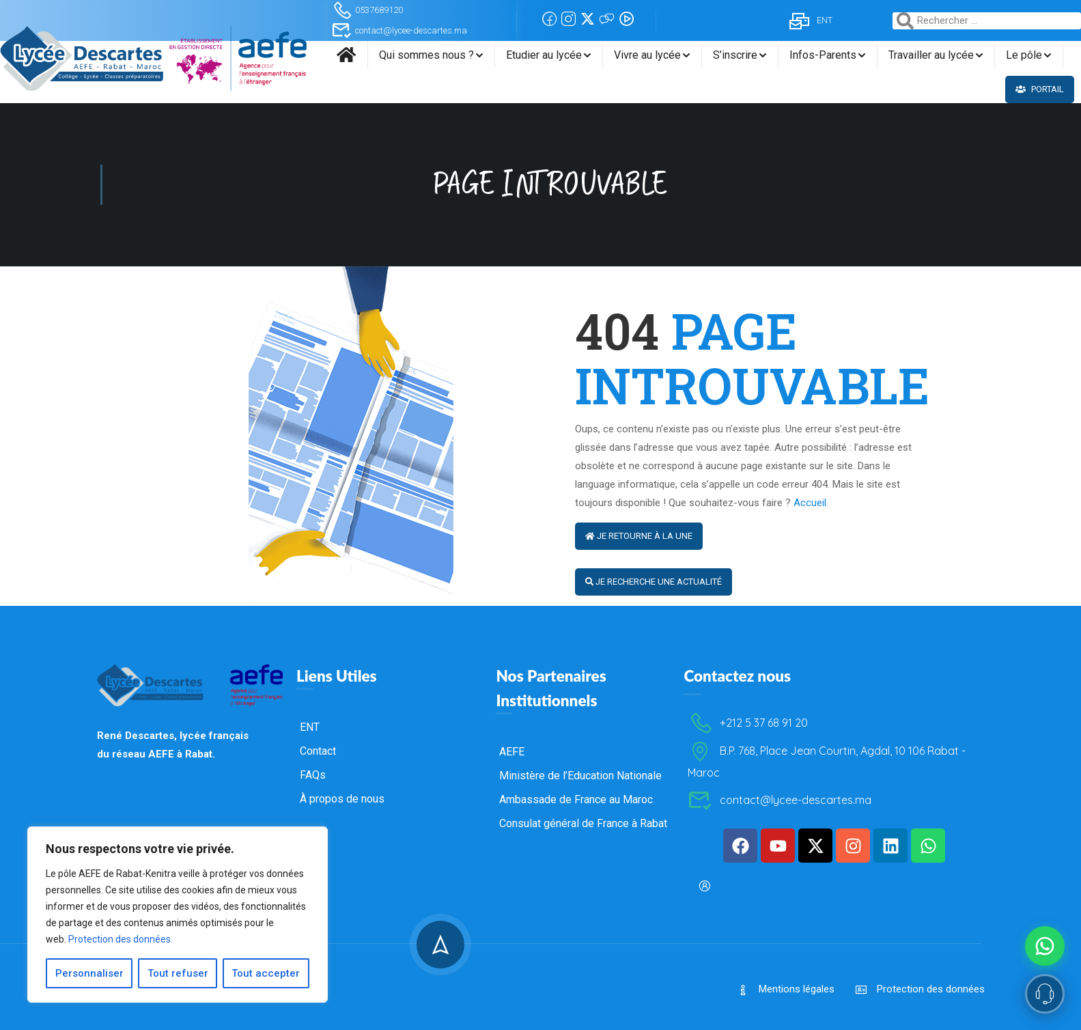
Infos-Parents (822, 54)
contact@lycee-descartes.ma (399, 30)
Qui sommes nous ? (426, 54)
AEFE (511, 854)
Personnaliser (89, 973)
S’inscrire (735, 54)
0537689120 (367, 10)
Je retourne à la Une (638, 536)
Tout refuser (178, 973)
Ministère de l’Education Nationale (580, 878)
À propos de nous (342, 901)
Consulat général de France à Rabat (583, 925)
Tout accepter (266, 973)
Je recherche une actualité (653, 581)
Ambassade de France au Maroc (576, 901)
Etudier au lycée (544, 54)
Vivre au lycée (647, 54)
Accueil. (811, 503)
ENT (810, 20)
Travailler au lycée (931, 54)
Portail (1039, 89)
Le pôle (1024, 54)
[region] (177, 914)
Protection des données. (120, 939)
